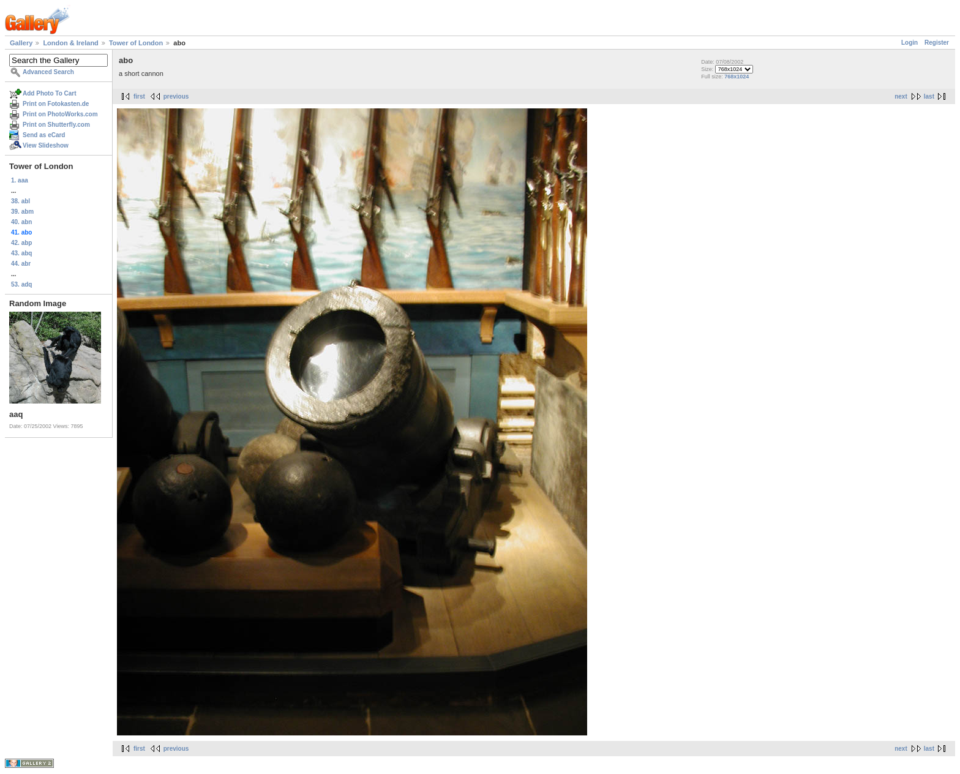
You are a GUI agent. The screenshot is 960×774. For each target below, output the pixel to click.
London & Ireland (70, 43)
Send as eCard (44, 135)
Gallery (21, 43)
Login (909, 42)
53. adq (21, 284)
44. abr (21, 263)
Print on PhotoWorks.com (60, 114)
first (139, 96)
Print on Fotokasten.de (56, 103)
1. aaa (19, 180)
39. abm (22, 211)
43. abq (21, 253)
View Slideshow (46, 145)
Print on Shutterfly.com (56, 124)
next (900, 96)
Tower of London (136, 43)
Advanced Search (48, 72)
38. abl (20, 201)
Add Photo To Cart (50, 93)
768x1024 (736, 76)
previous (176, 96)
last (929, 96)
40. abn (21, 222)
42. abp (21, 242)
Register (936, 42)
